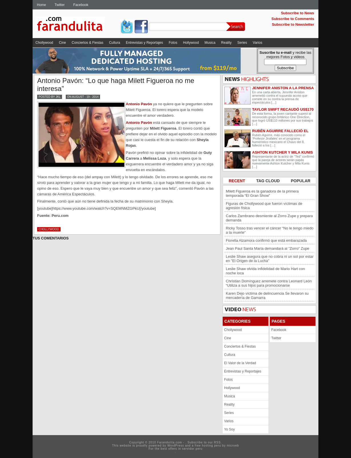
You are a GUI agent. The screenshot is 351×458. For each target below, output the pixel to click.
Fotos (173, 43)
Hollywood (191, 43)
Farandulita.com (76, 25)
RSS (217, 442)
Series (242, 43)
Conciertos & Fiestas (87, 43)
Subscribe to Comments (292, 19)
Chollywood (44, 43)
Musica (210, 43)
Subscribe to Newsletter (293, 24)
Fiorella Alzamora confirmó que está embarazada (266, 240)
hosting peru (211, 445)
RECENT (237, 181)
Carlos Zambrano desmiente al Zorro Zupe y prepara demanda (269, 218)
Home (41, 5)
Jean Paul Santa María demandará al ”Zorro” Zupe (267, 248)
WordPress (175, 445)
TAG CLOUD (268, 181)
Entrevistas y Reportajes (144, 43)
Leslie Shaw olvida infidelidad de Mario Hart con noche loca (265, 271)
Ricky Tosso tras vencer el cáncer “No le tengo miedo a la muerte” (270, 230)
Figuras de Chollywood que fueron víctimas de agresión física (264, 205)
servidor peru (192, 448)
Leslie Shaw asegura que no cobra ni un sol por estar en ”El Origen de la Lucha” (270, 258)
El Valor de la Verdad (240, 363)
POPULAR (300, 181)
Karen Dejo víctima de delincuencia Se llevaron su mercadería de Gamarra (267, 295)
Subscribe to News (297, 13)
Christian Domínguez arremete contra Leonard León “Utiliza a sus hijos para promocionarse (269, 283)
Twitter (60, 5)
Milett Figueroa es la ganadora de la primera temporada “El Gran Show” (262, 193)
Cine (62, 43)
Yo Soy (229, 429)
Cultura (114, 43)
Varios (257, 43)
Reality (226, 43)
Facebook (80, 5)
